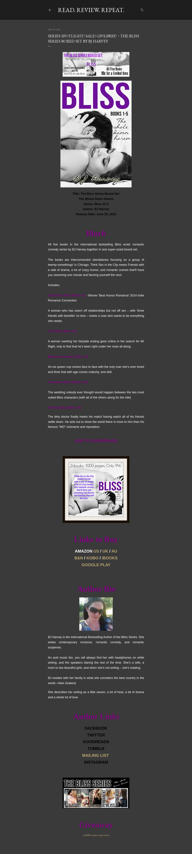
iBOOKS (110, 558)
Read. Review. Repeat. (91, 10)
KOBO (92, 558)
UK (105, 551)
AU (114, 551)
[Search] (142, 9)
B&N (78, 558)
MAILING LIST (95, 755)
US (96, 551)
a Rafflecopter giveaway (96, 835)
